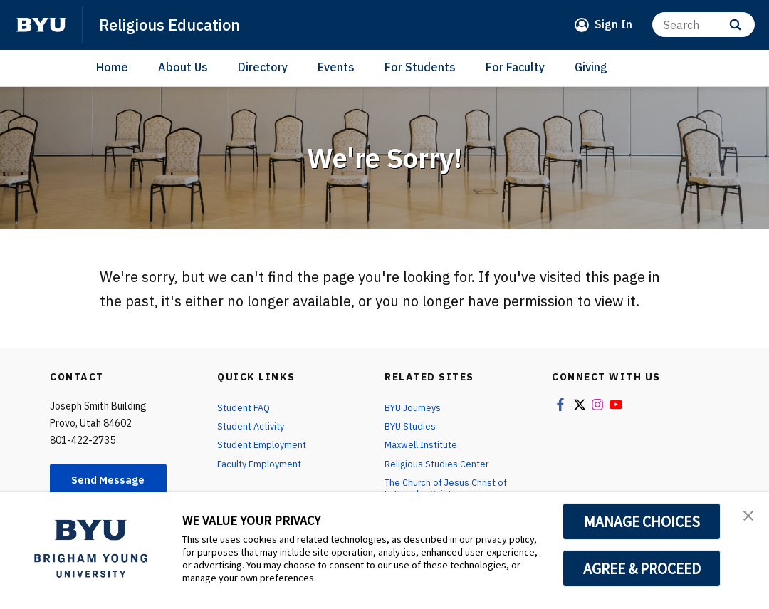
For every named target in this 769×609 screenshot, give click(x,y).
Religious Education (177, 24)
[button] (745, 517)
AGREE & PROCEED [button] (641, 568)
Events (336, 67)
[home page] (41, 25)
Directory (263, 67)
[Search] (703, 24)
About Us (183, 67)
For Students (420, 67)
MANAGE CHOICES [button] (642, 521)
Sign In (613, 24)
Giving (591, 67)
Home (112, 67)
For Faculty (515, 67)
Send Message (113, 481)
